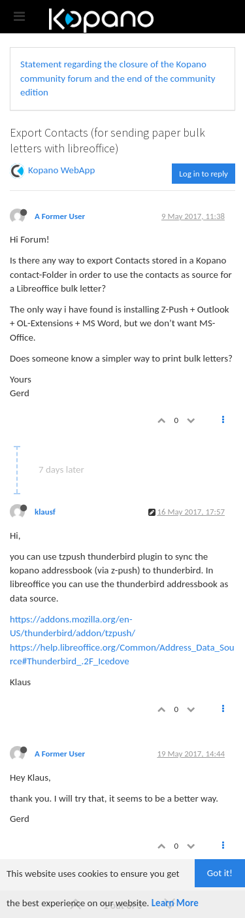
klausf (45, 512)
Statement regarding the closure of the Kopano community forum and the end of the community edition (118, 78)
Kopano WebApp (61, 170)
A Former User (60, 216)
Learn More (175, 903)
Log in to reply (203, 173)
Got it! (220, 873)
